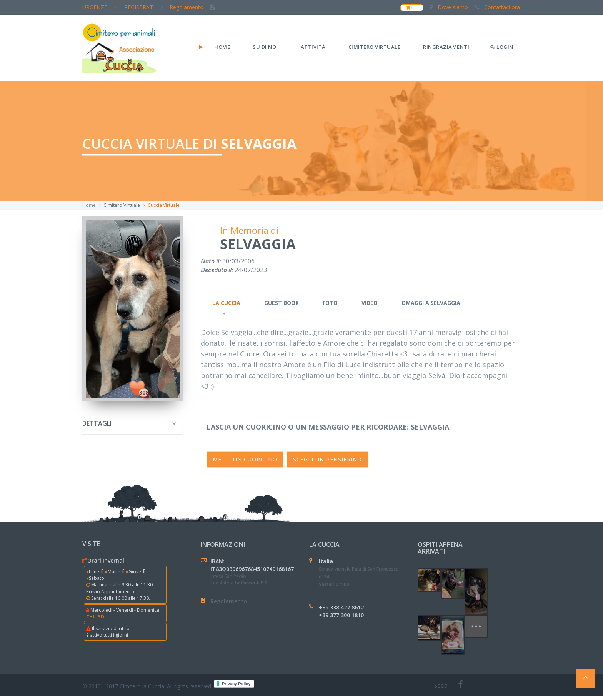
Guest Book (281, 302)
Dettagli (97, 423)
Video (369, 302)
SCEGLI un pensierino (327, 459)
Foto (330, 302)
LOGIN (501, 46)
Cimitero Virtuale (374, 46)
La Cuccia (226, 302)
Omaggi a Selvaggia (430, 302)
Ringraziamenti (446, 46)
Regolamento (194, 7)
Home (222, 46)
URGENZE (102, 7)
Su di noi (265, 46)
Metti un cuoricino (245, 459)
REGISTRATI (145, 7)
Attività (313, 46)
